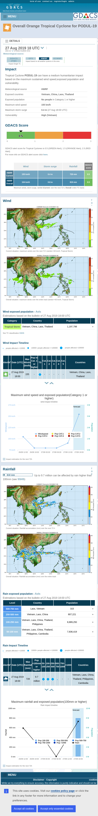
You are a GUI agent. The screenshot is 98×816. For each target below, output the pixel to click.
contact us (47, 1)
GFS (31, 58)
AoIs (38, 311)
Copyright (51, 779)
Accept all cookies (24, 808)
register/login (60, 1)
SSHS (22, 333)
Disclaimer (38, 779)
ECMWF (58, 58)
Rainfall (73, 166)
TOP (91, 203)
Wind (25, 166)
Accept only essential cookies (56, 808)
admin (71, 1)
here (45, 154)
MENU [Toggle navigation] (9, 17)
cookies (93, 779)
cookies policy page (63, 790)
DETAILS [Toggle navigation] (12, 41)
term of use (35, 1)
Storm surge (50, 166)
